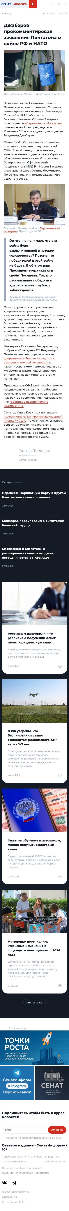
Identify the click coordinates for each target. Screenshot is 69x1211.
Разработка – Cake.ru (15, 1202)
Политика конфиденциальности (22, 1168)
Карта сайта (9, 1196)
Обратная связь (55, 1161)
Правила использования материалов (25, 1172)
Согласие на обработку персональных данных (33, 1137)
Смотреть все (34, 1002)
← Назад (7, 13)
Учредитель (52, 1156)
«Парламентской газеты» (43, 123)
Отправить (57, 1129)
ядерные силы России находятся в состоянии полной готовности (29, 360)
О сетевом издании (14, 1161)
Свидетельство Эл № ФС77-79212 (22, 1156)
